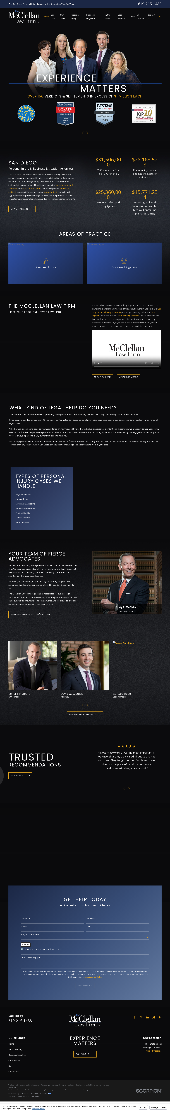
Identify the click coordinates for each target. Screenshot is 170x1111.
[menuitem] (11, 1096)
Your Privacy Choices (41, 1093)
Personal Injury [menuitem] (75, 16)
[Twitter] (141, 1017)
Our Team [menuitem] (62, 16)
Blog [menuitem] (133, 16)
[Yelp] (160, 1017)
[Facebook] (134, 1017)
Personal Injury (15, 1049)
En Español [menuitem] (140, 16)
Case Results (14, 1060)
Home (11, 1043)
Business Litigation (17, 1055)
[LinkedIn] (147, 1017)
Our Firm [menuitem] (53, 16)
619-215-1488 (150, 3)
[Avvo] (153, 1017)
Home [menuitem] (46, 16)
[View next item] (87, 132)
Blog (10, 1066)
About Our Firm (102, 377)
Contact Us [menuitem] (151, 16)
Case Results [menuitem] (121, 16)
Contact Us (85, 1054)
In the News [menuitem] (107, 16)
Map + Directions (154, 1050)
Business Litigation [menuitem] (90, 16)
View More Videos (128, 377)
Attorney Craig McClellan (127, 315)
